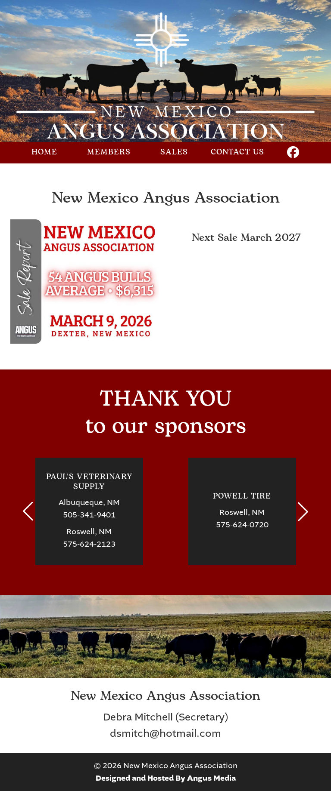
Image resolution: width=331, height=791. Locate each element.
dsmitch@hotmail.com (165, 733)
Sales (174, 152)
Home (44, 152)
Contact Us (237, 152)
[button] (28, 511)
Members (109, 152)
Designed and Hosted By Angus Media (166, 778)
